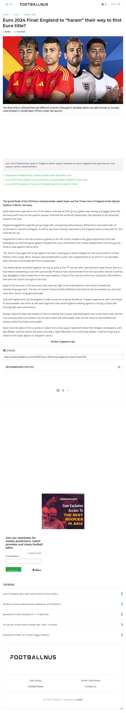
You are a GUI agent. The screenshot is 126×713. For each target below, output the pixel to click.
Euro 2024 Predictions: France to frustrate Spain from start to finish (42, 184)
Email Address (13, 556)
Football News (35, 686)
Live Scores (35, 680)
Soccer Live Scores (90, 680)
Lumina (79, 699)
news (16, 14)
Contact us (90, 686)
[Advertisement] (27, 137)
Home (6, 14)
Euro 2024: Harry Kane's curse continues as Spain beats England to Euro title (46, 179)
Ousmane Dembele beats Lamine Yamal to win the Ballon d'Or (39, 175)
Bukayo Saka (30, 14)
